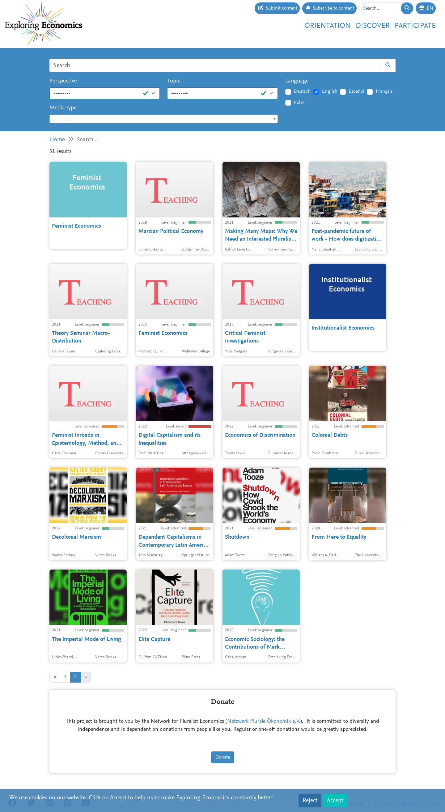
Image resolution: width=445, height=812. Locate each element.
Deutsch (302, 91)
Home (57, 140)
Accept (335, 800)
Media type (63, 108)
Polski (300, 102)
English (329, 91)
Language (297, 81)
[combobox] (163, 119)
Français (384, 91)
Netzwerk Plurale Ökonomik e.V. (263, 721)
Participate (415, 26)
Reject (310, 800)
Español (356, 91)
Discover (373, 26)
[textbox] (164, 119)
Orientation (327, 26)
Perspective (63, 81)
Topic (173, 81)
